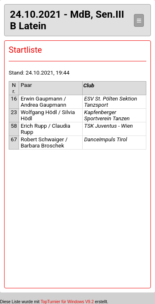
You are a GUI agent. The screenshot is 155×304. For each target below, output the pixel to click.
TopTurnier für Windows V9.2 (67, 301)
